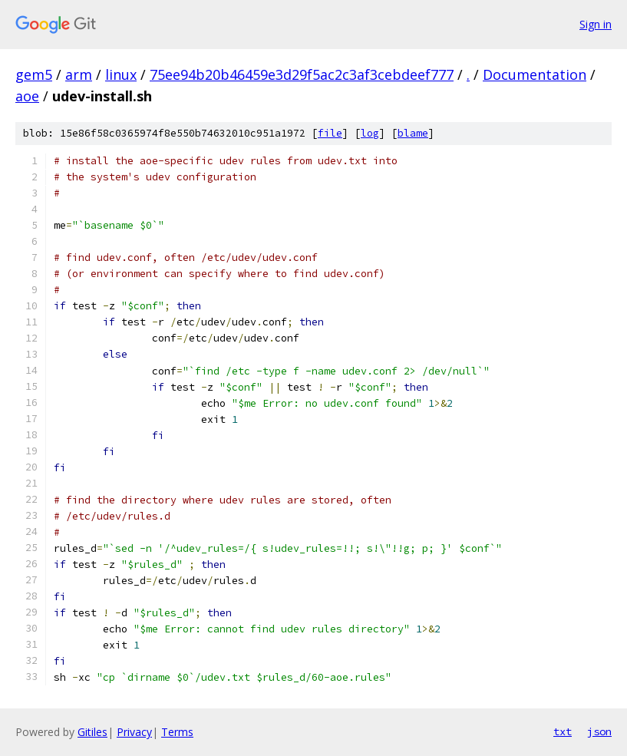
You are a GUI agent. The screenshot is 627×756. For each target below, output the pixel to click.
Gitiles (92, 732)
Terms (177, 732)
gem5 (33, 74)
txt (562, 731)
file (330, 133)
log (370, 133)
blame (413, 133)
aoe (27, 96)
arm (78, 74)
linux (121, 74)
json (599, 731)
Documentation (534, 74)
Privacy (134, 732)
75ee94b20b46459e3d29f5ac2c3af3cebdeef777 (302, 74)
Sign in (595, 24)
